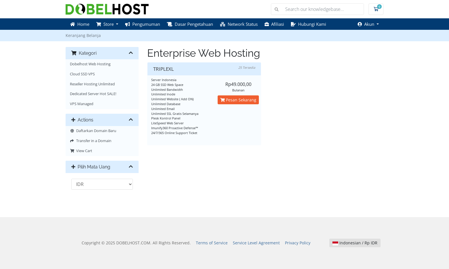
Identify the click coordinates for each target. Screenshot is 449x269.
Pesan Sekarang (238, 100)
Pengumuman (142, 24)
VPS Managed (81, 103)
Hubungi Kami (308, 24)
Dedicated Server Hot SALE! (93, 93)
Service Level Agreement (256, 243)
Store (105, 24)
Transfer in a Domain (90, 140)
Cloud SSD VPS (82, 74)
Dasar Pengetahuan (190, 24)
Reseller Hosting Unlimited (92, 84)
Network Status (239, 24)
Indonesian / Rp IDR (354, 243)
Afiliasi (274, 24)
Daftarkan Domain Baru (93, 130)
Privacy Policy (297, 243)
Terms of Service (212, 243)
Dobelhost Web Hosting (90, 64)
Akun (366, 24)
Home (79, 24)
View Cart (81, 150)
